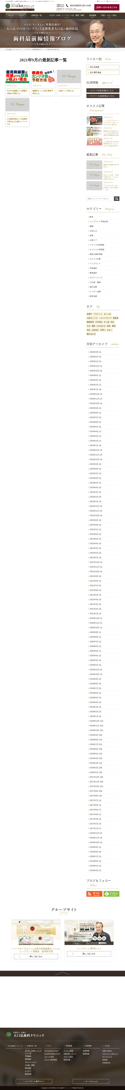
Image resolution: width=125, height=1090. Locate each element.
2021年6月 (94, 590)
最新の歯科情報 (96, 254)
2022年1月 (94, 557)
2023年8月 (94, 469)
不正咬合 (99, 322)
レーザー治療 (95, 292)
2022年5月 (94, 539)
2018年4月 (94, 758)
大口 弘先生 (94, 67)
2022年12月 (94, 506)
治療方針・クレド (70, 1054)
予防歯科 (93, 268)
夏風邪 (115, 318)
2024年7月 (94, 417)
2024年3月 (94, 436)
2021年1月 (94, 614)
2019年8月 (94, 684)
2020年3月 (94, 660)
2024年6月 (94, 422)
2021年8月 (94, 581)
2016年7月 (94, 856)
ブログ (48, 1046)
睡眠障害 (90, 322)
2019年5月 (94, 698)
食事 (91, 235)
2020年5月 (94, 651)
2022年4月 (94, 543)
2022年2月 (94, 553)
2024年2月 (94, 441)
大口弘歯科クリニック (15, 1046)
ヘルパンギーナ (105, 318)
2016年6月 (94, 861)
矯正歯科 (28, 1068)
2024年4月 (94, 431)
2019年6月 (94, 693)
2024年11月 (94, 399)
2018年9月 (94, 735)
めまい (109, 330)
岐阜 (91, 217)
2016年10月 (94, 842)
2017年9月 (94, 791)
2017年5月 (94, 810)
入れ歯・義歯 (95, 282)
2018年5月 (94, 754)
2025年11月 (94, 366)
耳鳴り (103, 330)
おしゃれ (107, 314)
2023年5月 (94, 483)
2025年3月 (94, 380)
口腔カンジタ (92, 318)
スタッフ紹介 (68, 1057)
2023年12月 (94, 450)
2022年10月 (94, 515)
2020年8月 (94, 637)
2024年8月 (94, 413)
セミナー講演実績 (50, 1059)
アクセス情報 (68, 1051)
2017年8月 (94, 796)
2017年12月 (94, 777)
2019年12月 (94, 670)
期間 (113, 326)
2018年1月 (94, 772)
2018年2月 (94, 768)
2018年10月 (94, 730)
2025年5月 (94, 375)
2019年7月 (94, 688)
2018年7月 (94, 744)
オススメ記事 (95, 259)
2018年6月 (94, 749)
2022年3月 (94, 548)
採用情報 (88, 1046)
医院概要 (69, 1046)
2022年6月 (94, 534)
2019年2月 (94, 712)
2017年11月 (94, 782)
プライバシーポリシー (113, 1)
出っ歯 (106, 322)
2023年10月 (94, 459)
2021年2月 (94, 609)
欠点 (88, 326)
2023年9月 (94, 464)
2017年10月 (94, 786)
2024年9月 (94, 408)
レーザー (28, 1071)
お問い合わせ (107, 1051)
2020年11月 (94, 623)
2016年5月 (94, 866)
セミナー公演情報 (97, 249)
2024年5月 (94, 427)
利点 (112, 322)
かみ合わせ (101, 326)
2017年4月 (94, 814)
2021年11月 (94, 567)
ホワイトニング (96, 278)
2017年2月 (94, 824)
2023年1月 (94, 501)
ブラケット (98, 314)
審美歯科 (93, 273)
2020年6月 (94, 646)
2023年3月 (94, 492)
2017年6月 (94, 805)
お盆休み (95, 330)
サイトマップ (101, 1)
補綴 (91, 226)
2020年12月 (94, 618)
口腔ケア (93, 240)
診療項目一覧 (32, 1046)
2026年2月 (94, 357)
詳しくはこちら (36, 956)
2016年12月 (94, 833)
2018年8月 (94, 740)
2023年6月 (94, 478)
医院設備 (67, 1059)
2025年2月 (94, 385)
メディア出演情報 (97, 245)
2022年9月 (94, 520)
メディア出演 (49, 1057)
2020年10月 (94, 628)
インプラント (95, 263)
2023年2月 (94, 497)
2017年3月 (94, 819)
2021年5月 (94, 595)
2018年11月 (94, 726)
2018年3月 (94, 763)
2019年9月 (94, 679)
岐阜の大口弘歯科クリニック (62, 1088)
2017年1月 (94, 828)
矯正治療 (93, 287)
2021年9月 (94, 576)
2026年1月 (94, 361)
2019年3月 (94, 707)
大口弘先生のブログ (51, 1051)
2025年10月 (94, 371)
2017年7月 (94, 800)
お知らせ (93, 231)
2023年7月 (94, 473)
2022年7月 (94, 529)
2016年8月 (94, 852)
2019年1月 (94, 716)
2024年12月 (94, 394)
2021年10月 (94, 572)
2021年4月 (94, 600)
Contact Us (106, 1062)
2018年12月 (94, 721)
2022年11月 (94, 511)
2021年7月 (94, 586)
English (105, 1059)
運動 (93, 326)
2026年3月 (94, 352)
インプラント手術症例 (99, 221)
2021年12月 (94, 562)
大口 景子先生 (95, 72)
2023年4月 (94, 487)
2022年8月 (94, 525)
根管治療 (93, 296)
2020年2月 (94, 665)
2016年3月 (94, 870)
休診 (88, 330)
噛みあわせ (91, 334)
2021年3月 (94, 604)
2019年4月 (94, 702)
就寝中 (89, 314)
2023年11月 (94, 455)
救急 (109, 326)
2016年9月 (94, 847)
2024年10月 (94, 403)
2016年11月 (94, 838)
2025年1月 (94, 389)
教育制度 (86, 1054)
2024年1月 (94, 445)
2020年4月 (94, 656)
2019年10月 (94, 674)
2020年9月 (94, 632)
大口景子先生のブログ (52, 1054)
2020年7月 (94, 642)
